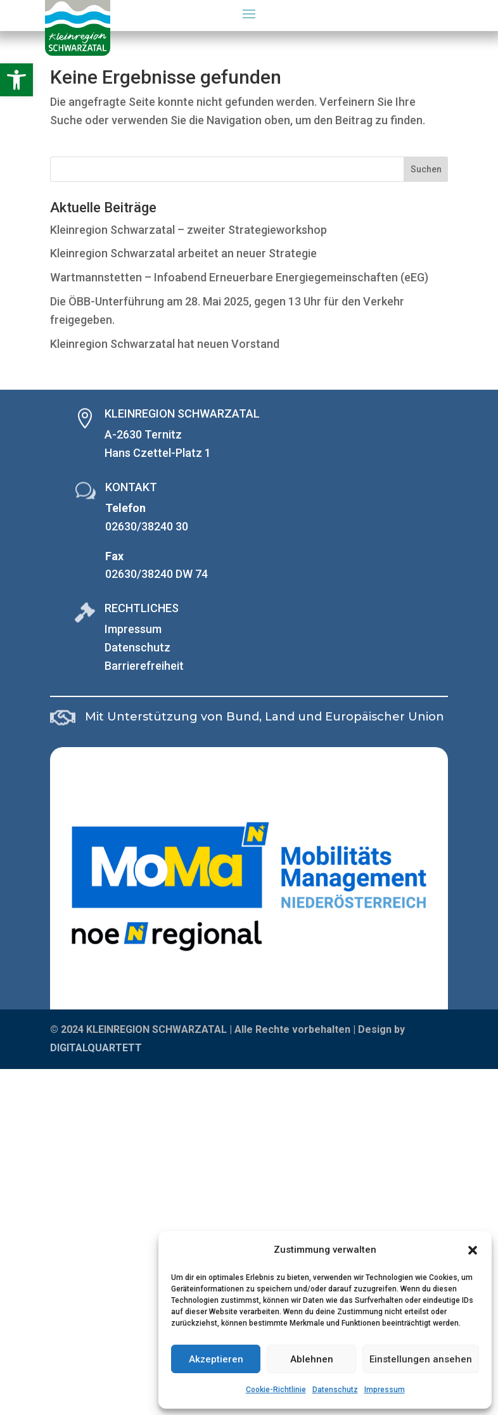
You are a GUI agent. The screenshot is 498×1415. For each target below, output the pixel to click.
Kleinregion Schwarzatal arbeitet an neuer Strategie (183, 253)
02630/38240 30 (146, 526)
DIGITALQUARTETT (96, 1048)
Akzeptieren (216, 1359)
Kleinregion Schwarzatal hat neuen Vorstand (164, 343)
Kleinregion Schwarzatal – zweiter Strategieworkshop (188, 229)
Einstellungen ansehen (420, 1359)
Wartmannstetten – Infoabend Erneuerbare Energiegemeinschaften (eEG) (239, 277)
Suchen (426, 169)
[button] (16, 79)
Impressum (384, 1389)
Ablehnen (311, 1359)
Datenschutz (335, 1389)
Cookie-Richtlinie (276, 1389)
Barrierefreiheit (144, 665)
